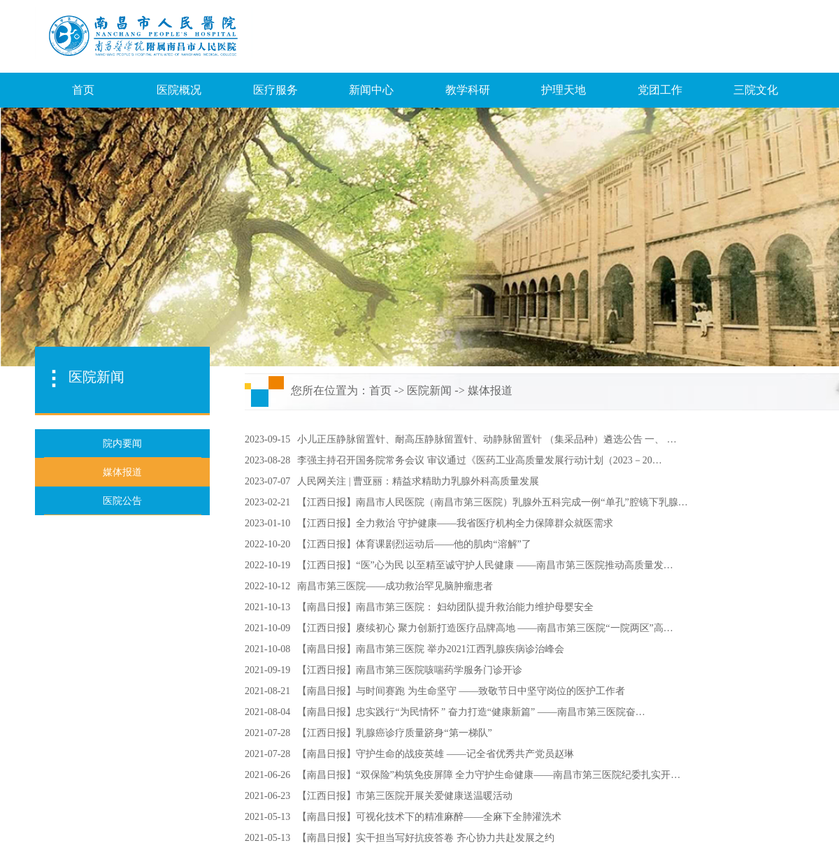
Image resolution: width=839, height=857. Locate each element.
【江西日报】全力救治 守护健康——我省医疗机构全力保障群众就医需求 (455, 523)
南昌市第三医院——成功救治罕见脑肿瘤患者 (395, 586)
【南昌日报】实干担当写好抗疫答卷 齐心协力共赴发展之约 (425, 838)
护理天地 (563, 90)
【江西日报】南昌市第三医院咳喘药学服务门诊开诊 (409, 670)
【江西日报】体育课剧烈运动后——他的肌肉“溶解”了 (414, 544)
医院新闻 (429, 390)
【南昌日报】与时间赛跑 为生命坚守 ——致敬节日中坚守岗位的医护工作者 (461, 691)
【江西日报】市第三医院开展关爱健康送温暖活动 (404, 796)
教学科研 (467, 90)
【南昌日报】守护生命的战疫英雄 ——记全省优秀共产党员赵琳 (435, 754)
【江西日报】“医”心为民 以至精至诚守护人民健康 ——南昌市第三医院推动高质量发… (485, 565)
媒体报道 (490, 390)
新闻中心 (371, 90)
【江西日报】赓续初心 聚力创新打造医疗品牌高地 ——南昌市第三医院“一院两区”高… (485, 628)
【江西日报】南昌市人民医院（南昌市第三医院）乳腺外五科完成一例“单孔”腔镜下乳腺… (492, 502)
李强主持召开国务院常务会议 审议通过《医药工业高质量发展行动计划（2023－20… (479, 460)
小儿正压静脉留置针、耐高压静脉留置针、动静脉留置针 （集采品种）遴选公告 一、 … (487, 439)
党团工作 (660, 90)
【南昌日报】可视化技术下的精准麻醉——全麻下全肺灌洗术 (429, 817)
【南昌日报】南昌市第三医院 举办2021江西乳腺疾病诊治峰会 (430, 649)
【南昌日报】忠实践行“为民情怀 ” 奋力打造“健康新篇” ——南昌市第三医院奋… (471, 712)
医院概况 (179, 90)
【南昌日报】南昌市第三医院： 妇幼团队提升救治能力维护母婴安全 (445, 607)
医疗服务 (275, 90)
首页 (83, 90)
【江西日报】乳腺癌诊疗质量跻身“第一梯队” (394, 733)
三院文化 (755, 90)
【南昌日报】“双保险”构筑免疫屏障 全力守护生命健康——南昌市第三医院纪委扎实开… (488, 775)
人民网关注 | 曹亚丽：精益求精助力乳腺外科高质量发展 (418, 481)
